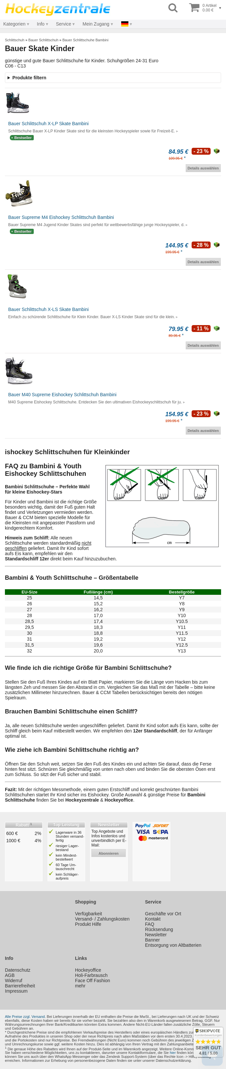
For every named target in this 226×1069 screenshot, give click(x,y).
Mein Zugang (96, 24)
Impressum (16, 991)
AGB (10, 975)
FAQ (149, 924)
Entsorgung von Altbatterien (173, 945)
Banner (152, 940)
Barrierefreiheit (20, 985)
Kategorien (14, 24)
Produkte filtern (29, 77)
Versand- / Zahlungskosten (102, 919)
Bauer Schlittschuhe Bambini (86, 40)
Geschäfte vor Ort (163, 913)
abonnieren (109, 853)
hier (173, 1053)
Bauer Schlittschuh (43, 40)
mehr (80, 985)
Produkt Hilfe (88, 924)
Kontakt (152, 919)
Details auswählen (203, 168)
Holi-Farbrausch (91, 975)
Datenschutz (17, 970)
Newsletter (156, 934)
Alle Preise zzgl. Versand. (25, 1017)
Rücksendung (159, 929)
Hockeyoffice (88, 970)
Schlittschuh (14, 40)
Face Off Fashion (92, 980)
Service (63, 24)
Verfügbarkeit (88, 913)
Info (41, 24)
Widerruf (13, 980)
